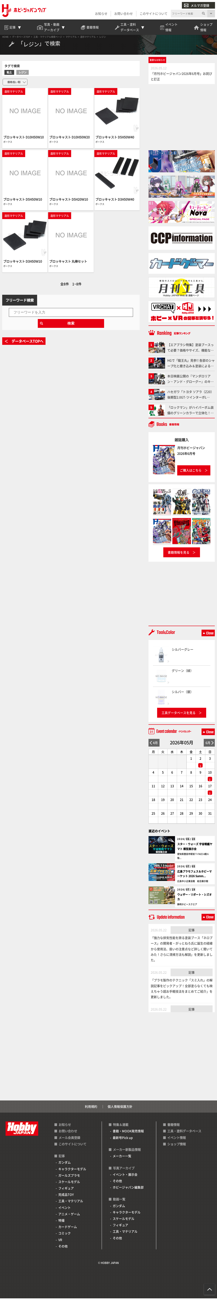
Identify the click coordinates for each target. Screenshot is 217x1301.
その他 (63, 1249)
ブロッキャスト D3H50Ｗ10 (22, 264)
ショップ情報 (176, 1146)
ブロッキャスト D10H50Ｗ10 (23, 139)
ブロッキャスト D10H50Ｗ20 (69, 139)
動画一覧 (119, 1202)
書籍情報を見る (178, 555)
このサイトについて (153, 13)
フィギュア (66, 1190)
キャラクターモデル (72, 1171)
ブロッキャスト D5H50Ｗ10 (22, 202)
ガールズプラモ (69, 1178)
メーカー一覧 (122, 1158)
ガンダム (64, 1165)
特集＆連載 (120, 1127)
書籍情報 (173, 1127)
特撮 (61, 1223)
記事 (191, 932)
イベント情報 (176, 1140)
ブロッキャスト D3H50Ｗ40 (114, 202)
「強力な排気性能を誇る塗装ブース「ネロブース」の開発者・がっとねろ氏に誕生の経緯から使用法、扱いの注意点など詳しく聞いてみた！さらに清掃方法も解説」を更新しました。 (182, 951)
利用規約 (91, 1109)
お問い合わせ (123, 13)
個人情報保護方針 (120, 1109)
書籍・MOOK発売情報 (128, 1134)
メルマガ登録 (196, 5)
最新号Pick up (123, 1140)
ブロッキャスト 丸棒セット (68, 264)
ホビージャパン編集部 (128, 1190)
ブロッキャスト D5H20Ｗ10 (68, 202)
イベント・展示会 (125, 1177)
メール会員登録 (69, 1140)
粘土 (9, 75)
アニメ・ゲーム (69, 1216)
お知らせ (101, 13)
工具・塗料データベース (184, 1134)
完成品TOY (66, 1197)
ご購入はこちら (191, 473)
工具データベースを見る (179, 715)
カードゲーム (67, 1229)
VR (60, 1242)
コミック (64, 1236)
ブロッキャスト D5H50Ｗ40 (114, 139)
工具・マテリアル (70, 1204)
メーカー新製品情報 (127, 1152)
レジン (23, 75)
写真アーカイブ (124, 1170)
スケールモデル (69, 1184)
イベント (64, 1210)
